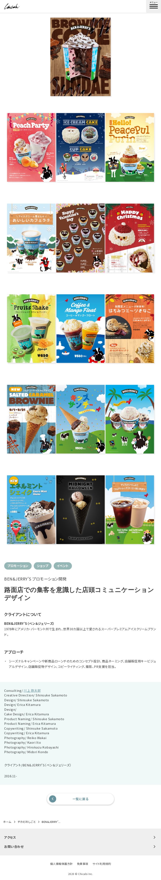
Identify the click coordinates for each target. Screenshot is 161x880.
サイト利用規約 (101, 864)
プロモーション (18, 565)
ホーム (7, 821)
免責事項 (82, 864)
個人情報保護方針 (61, 864)
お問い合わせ (80, 846)
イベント (63, 565)
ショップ (42, 565)
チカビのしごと (27, 821)
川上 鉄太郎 (32, 690)
